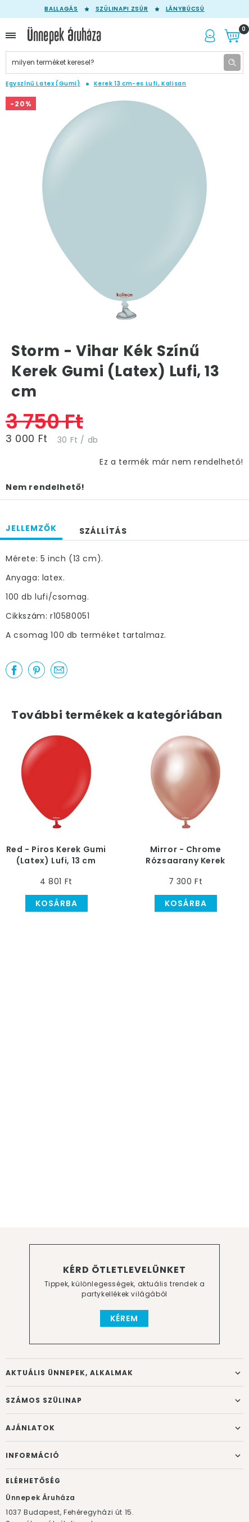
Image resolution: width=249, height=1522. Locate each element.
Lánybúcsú (185, 9)
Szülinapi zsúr (122, 9)
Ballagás (61, 9)
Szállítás (103, 531)
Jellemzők (31, 528)
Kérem (124, 1318)
